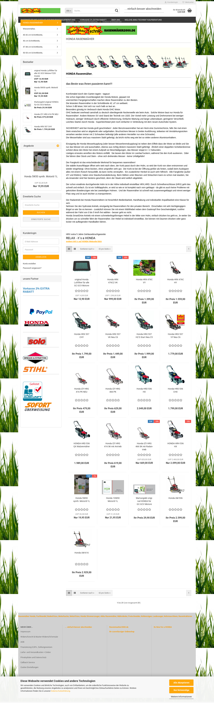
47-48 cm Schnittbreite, (33, 52)
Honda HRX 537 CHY (81, 341)
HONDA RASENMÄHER (33, 28)
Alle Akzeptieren (181, 682)
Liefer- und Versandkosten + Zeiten (35, 657)
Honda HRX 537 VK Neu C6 (113, 341)
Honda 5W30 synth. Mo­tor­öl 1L (81, 505)
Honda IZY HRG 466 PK (112, 395)
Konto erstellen (29, 269)
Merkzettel (188, 2)
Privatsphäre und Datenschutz (33, 662)
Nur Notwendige (181, 690)
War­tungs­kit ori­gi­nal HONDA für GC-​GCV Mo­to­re (144, 506)
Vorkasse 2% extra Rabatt (93, 20)
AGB (22, 647)
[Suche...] (68, 10)
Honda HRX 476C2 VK (112, 286)
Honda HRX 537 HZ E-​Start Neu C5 (144, 341)
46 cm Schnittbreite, (31, 46)
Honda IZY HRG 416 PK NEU (81, 395)
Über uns (115, 20)
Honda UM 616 (82, 558)
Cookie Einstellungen (29, 672)
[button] (69, 254)
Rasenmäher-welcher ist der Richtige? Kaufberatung (48, 20)
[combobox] (87, 254)
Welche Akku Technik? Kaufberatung (143, 20)
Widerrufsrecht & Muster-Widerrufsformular (39, 642)
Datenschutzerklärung (60, 691)
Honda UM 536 (175, 503)
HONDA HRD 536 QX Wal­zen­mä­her (81, 450)
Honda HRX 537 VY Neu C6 (175, 341)
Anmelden (41, 262)
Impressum (25, 637)
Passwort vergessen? (32, 273)
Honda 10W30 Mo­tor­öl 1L (113, 505)
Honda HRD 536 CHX (175, 395)
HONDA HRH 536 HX (175, 450)
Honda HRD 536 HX (144, 395)
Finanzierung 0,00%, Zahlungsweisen (36, 652)
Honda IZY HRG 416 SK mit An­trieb (113, 450)
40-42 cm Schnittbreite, (33, 40)
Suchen (41, 218)
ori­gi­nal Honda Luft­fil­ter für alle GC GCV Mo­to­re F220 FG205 (81, 288)
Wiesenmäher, (29, 34)
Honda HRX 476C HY (175, 286)
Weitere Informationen (181, 696)
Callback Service (27, 668)
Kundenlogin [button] (171, 2)
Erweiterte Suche (41, 224)
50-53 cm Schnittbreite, (33, 58)
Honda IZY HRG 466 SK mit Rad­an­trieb (144, 452)
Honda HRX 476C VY (144, 286)
